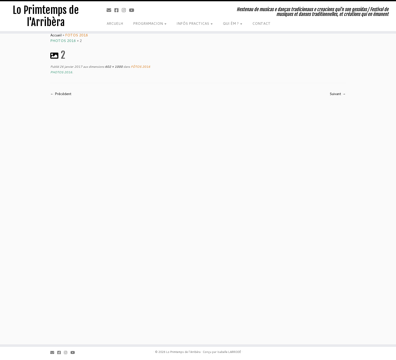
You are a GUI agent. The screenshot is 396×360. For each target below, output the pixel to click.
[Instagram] (125, 10)
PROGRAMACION (149, 23)
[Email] (110, 10)
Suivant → (338, 93)
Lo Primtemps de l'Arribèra (46, 16)
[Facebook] (118, 10)
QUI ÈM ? (232, 23)
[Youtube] (133, 10)
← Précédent (60, 93)
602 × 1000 (113, 66)
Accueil (56, 35)
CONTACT (261, 23)
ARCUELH (115, 23)
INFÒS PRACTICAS (195, 23)
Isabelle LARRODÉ (229, 352)
